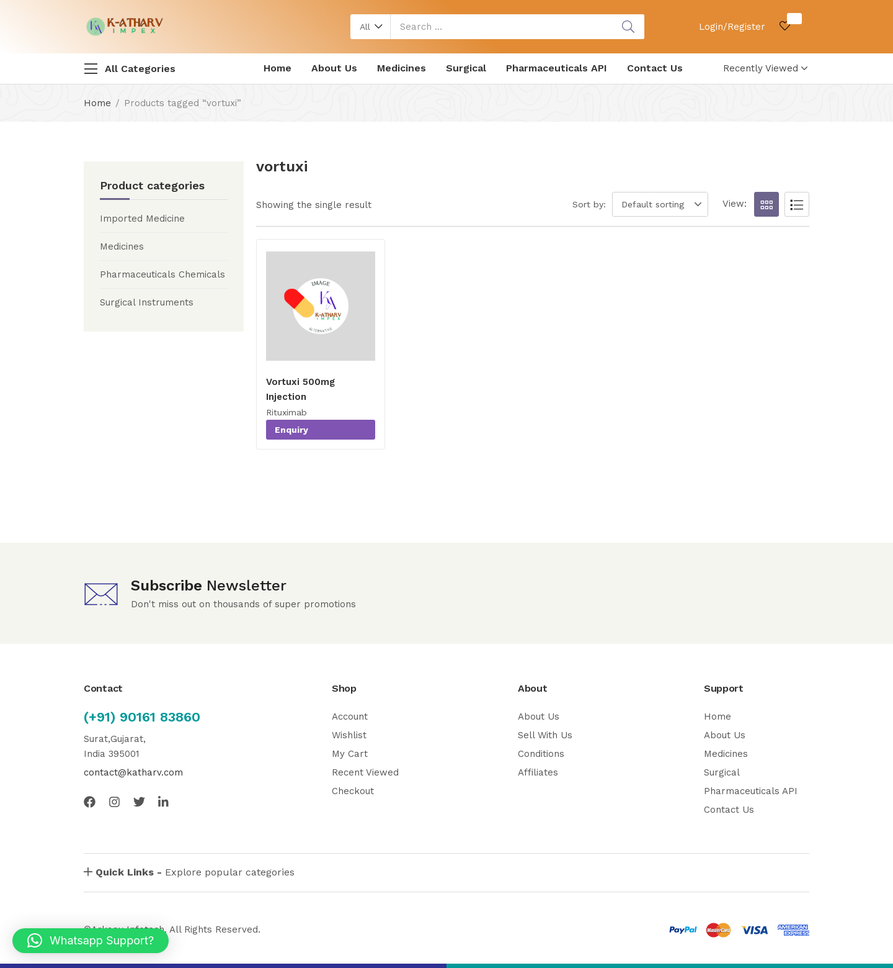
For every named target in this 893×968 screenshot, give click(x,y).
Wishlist (349, 735)
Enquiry (291, 430)
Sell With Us (545, 735)
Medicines (401, 68)
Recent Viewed (365, 772)
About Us (334, 68)
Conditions (541, 753)
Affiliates (538, 772)
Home (277, 68)
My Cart (350, 753)
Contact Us (655, 68)
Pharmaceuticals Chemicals (162, 274)
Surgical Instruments (146, 302)
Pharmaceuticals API (556, 68)
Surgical (466, 68)
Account (350, 716)
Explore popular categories (195, 872)
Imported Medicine (142, 218)
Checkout (353, 791)
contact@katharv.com (133, 772)
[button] (370, 26)
